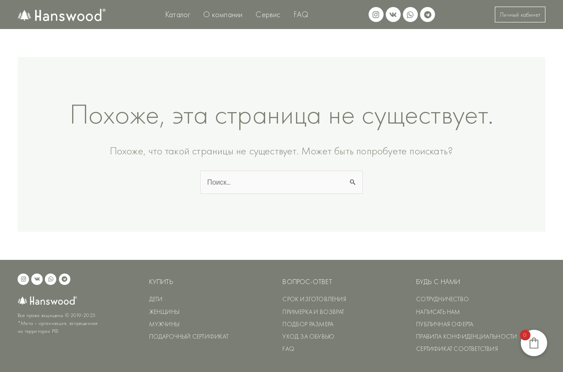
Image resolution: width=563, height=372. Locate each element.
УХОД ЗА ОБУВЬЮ (308, 336)
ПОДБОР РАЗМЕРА (307, 324)
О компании (222, 14)
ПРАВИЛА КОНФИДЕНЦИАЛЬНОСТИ (466, 336)
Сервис (268, 14)
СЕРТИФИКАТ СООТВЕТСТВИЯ (457, 349)
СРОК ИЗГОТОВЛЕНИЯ (314, 299)
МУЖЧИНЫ (164, 324)
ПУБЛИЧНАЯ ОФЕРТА (444, 324)
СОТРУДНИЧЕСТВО (442, 299)
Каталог (177, 14)
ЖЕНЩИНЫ (164, 312)
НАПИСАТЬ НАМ (438, 312)
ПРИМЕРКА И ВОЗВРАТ (313, 312)
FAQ (301, 14)
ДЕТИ (156, 299)
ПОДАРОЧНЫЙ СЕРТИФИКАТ (188, 336)
